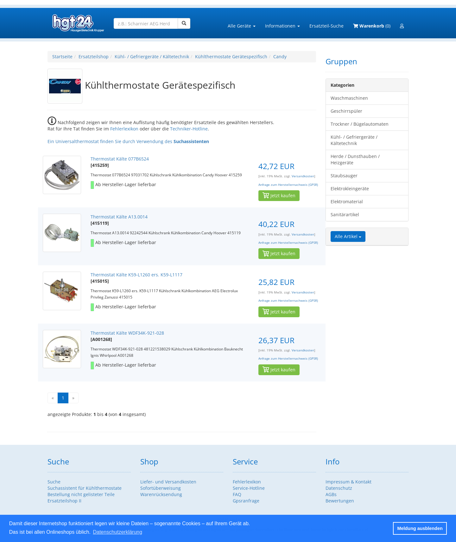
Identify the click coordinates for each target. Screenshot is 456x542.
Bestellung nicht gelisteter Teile (81, 494)
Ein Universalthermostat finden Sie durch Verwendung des (128, 141)
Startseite (62, 57)
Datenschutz (339, 488)
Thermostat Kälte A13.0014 (119, 217)
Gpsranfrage (246, 501)
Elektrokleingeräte (350, 189)
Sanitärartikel (345, 214)
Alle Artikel (348, 236)
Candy (280, 57)
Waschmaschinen (349, 98)
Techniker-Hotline (189, 129)
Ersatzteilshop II (64, 501)
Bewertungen (340, 501)
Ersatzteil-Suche (326, 26)
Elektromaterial (347, 202)
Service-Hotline (249, 488)
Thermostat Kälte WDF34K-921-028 (127, 333)
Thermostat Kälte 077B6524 (120, 159)
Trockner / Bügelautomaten (360, 124)
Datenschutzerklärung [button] (117, 532)
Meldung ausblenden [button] (420, 528)
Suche (54, 482)
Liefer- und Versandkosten (168, 482)
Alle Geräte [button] (242, 26)
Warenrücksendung (161, 494)
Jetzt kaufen (279, 195)
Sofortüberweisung (160, 488)
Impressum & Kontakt (348, 482)
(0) (371, 26)
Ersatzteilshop (94, 57)
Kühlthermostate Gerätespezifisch (231, 57)
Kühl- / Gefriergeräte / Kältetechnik (152, 57)
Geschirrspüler (346, 111)
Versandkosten (303, 176)
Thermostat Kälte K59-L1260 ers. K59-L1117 (136, 275)
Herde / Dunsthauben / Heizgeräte (355, 159)
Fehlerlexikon (124, 129)
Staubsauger (344, 176)
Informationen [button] (282, 26)
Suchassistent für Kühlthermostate (85, 488)
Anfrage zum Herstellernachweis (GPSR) (288, 185)
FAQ (237, 494)
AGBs (331, 494)
